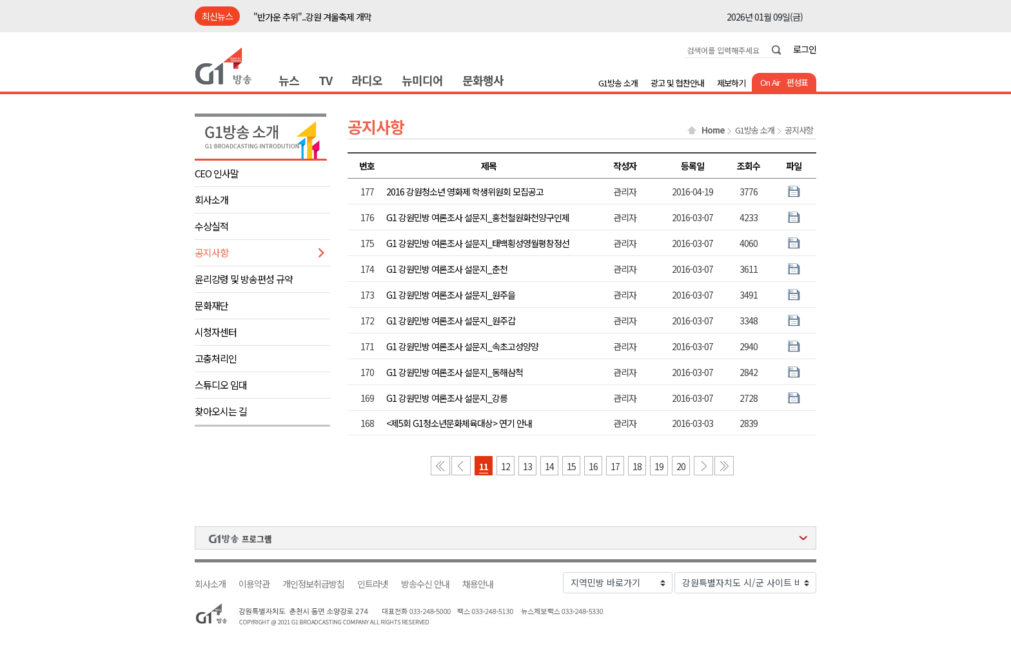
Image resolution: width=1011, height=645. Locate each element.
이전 (461, 465)
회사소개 (211, 199)
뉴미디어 (422, 80)
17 (615, 466)
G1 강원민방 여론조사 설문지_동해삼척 (454, 372)
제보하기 (731, 83)
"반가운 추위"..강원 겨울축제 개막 (312, 16)
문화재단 (211, 305)
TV (325, 80)
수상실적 (211, 226)
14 (549, 466)
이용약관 (254, 584)
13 (527, 466)
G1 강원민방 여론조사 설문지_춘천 (446, 269)
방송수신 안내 (425, 584)
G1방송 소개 (618, 83)
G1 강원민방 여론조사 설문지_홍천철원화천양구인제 (477, 217)
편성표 (797, 82)
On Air (770, 82)
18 (637, 466)
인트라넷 (372, 584)
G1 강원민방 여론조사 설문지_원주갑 (450, 320)
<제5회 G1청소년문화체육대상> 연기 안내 (459, 423)
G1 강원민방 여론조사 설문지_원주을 (450, 294)
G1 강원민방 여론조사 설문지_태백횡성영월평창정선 (477, 243)
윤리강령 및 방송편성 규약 (244, 279)
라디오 (366, 80)
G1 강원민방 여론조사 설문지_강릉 (446, 398)
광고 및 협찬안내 (677, 83)
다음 (703, 465)
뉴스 (289, 80)
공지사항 (211, 252)
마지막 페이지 (724, 465)
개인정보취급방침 (313, 584)
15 (571, 466)
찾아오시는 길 (221, 411)
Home (713, 130)
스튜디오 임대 (221, 385)
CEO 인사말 (217, 173)
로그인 (804, 49)
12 (505, 466)
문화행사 (483, 80)
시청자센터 (216, 332)
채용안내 (477, 584)
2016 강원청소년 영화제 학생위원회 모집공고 (465, 191)
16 (593, 466)
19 (658, 466)
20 (680, 466)
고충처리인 (216, 358)
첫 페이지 (440, 465)
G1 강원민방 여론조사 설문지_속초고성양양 (462, 346)
